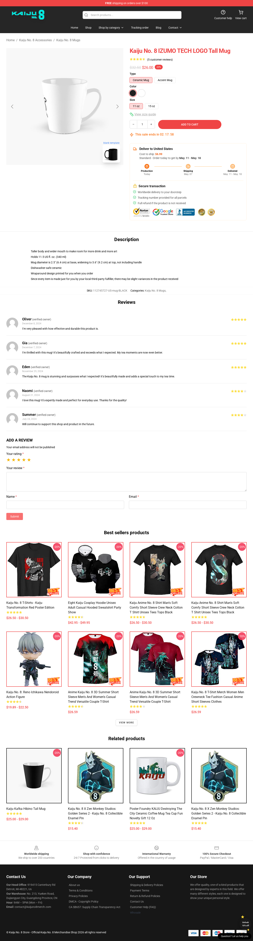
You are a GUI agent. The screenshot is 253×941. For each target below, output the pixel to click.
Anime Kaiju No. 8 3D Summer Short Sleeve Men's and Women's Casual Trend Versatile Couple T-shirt (155, 696)
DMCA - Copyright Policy (83, 901)
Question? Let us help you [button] (234, 936)
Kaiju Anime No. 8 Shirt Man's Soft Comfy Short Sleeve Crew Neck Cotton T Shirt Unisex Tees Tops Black (156, 607)
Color (133, 86)
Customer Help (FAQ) (143, 907)
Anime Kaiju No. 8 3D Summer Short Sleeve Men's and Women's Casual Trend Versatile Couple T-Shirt (93, 696)
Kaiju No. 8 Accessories (35, 40)
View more (126, 722)
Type (133, 73)
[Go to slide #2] (75, 174)
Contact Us (137, 901)
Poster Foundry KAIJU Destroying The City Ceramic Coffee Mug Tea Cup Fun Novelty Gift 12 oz (156, 813)
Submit (14, 516)
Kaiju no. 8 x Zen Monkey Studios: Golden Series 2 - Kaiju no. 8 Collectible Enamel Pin (95, 813)
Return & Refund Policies (145, 896)
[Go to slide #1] (54, 174)
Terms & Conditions (81, 890)
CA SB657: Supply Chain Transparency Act (94, 907)
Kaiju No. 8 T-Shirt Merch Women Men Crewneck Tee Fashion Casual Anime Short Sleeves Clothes (217, 696)
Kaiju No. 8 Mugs (68, 40)
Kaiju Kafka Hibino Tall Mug (25, 809)
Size (132, 99)
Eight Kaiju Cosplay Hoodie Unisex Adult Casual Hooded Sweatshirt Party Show (94, 607)
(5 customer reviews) (160, 59)
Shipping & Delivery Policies (146, 885)
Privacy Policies (78, 896)
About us (74, 885)
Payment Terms (139, 890)
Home (10, 40)
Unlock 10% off (245, 924)
